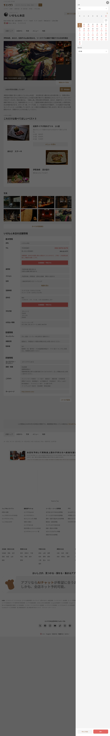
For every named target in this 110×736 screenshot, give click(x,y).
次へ (100, 732)
